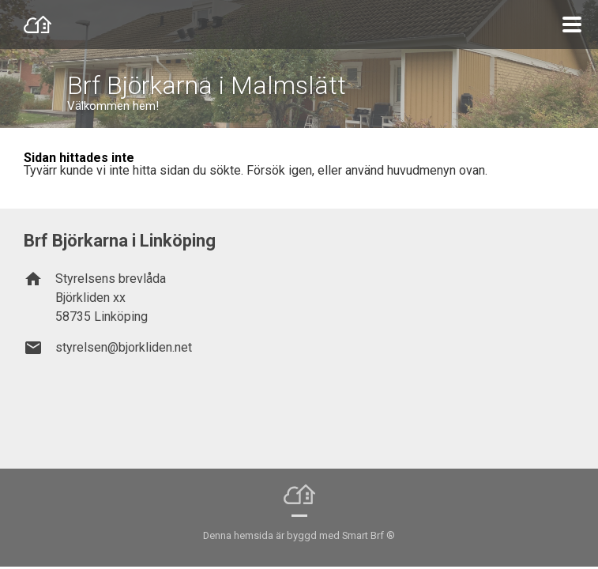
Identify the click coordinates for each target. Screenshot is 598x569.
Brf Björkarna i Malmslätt (206, 85)
